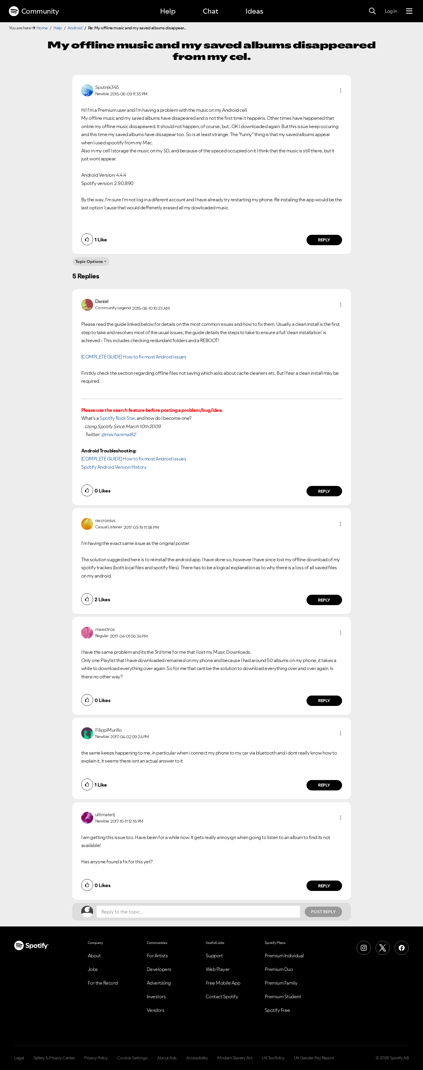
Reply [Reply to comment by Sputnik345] (324, 240)
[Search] (372, 11)
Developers (159, 969)
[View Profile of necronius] (105, 520)
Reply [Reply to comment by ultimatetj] (324, 886)
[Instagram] (364, 948)
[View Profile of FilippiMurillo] (108, 730)
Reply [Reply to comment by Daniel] (324, 491)
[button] (340, 90)
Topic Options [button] (89, 261)
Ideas (254, 11)
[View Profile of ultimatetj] (105, 814)
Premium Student (283, 996)
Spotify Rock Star (117, 418)
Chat (210, 11)
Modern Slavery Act (234, 1058)
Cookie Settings (132, 1058)
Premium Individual (284, 955)
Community (34, 11)
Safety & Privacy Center (54, 1058)
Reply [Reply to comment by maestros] (324, 701)
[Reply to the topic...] (198, 912)
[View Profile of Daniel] (101, 301)
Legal (19, 1058)
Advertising (159, 983)
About (94, 955)
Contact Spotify (222, 996)
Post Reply (323, 912)
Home (42, 28)
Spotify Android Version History (114, 467)
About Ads (167, 1058)
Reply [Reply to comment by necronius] (324, 600)
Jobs (93, 969)
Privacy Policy (96, 1058)
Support (214, 955)
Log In (391, 11)
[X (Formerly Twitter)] (383, 948)
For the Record (103, 983)
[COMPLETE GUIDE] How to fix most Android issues (133, 356)
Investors (156, 996)
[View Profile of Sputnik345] (107, 87)
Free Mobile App (223, 983)
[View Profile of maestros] (105, 629)
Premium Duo (279, 969)
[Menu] (409, 11)
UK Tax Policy (273, 1058)
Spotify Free (277, 1010)
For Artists (157, 955)
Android (75, 28)
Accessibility (197, 1058)
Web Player (218, 969)
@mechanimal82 (118, 434)
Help (167, 11)
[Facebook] (402, 948)
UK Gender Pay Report (314, 1058)
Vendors (156, 1010)
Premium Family (281, 983)
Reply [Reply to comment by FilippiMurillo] (324, 785)
